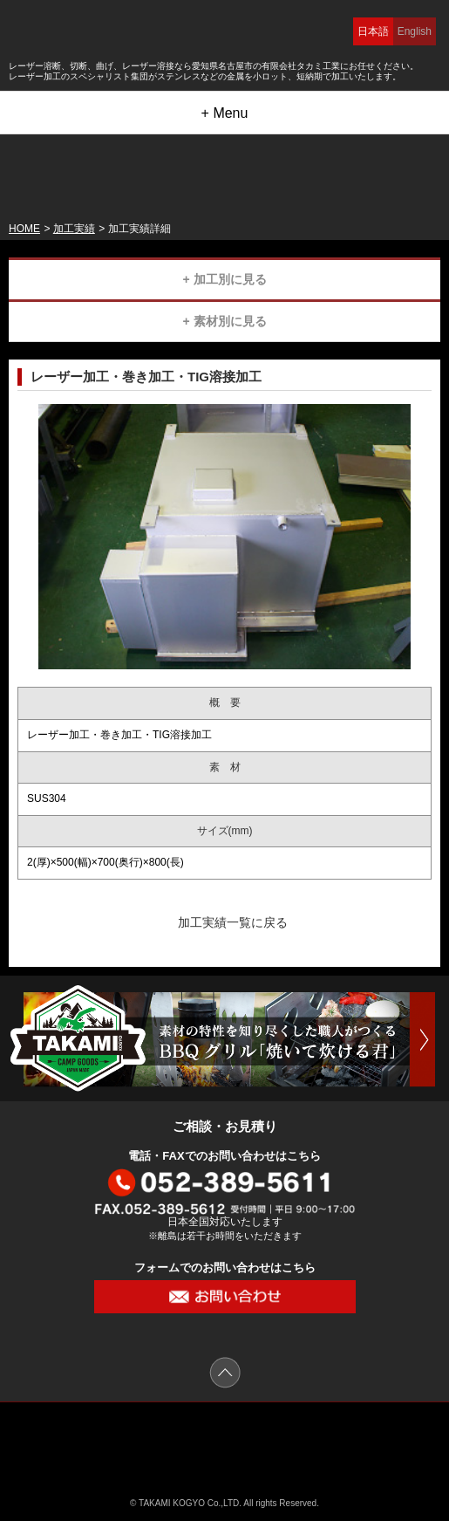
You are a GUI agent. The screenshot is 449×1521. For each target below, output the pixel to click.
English (415, 31)
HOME (24, 229)
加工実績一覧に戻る (233, 922)
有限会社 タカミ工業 (224, 1441)
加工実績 (74, 229)
